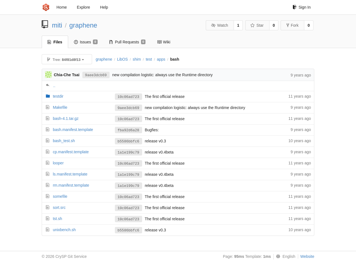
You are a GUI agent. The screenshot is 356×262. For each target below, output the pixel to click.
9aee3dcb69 (96, 75)
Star (257, 25)
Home (61, 7)
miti (57, 25)
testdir (58, 96)
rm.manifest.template (71, 185)
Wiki (163, 42)
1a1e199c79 (128, 152)
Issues (86, 42)
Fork (292, 25)
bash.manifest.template (73, 129)
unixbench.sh (64, 230)
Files (55, 42)
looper (58, 163)
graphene (83, 25)
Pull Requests (127, 42)
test (149, 59)
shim (137, 59)
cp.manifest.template (71, 152)
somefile (60, 196)
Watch (219, 25)
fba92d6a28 (128, 130)
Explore (83, 7)
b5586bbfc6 (128, 141)
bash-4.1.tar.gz (66, 118)
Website (307, 256)
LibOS (122, 59)
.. (54, 85)
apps (161, 59)
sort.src (59, 207)
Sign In (302, 7)
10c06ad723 (128, 97)
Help (104, 7)
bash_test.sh (64, 141)
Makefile (60, 107)
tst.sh (57, 218)
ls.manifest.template (70, 174)
